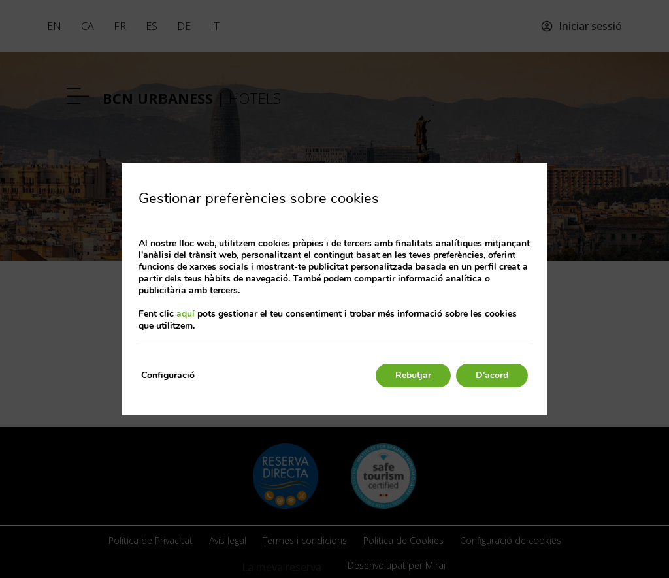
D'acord (492, 375)
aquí (185, 314)
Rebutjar (413, 375)
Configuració (168, 375)
